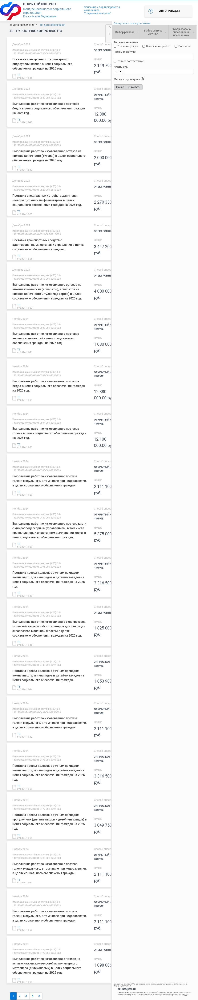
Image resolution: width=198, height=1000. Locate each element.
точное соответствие (131, 61)
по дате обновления (52, 24)
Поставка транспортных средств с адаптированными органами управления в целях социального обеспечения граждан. (48, 244)
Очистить (134, 87)
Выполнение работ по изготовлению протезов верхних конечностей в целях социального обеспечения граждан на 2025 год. (45, 338)
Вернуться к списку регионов (132, 23)
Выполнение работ (158, 46)
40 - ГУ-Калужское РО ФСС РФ (36, 31)
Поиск (120, 87)
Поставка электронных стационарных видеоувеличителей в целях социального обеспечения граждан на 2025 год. (42, 63)
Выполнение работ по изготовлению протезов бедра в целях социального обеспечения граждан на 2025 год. (48, 108)
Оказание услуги (128, 46)
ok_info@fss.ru (127, 988)
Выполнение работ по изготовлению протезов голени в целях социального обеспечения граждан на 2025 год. (49, 433)
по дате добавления (22, 24)
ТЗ (18, 75)
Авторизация (169, 10)
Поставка (184, 46)
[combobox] (126, 32)
